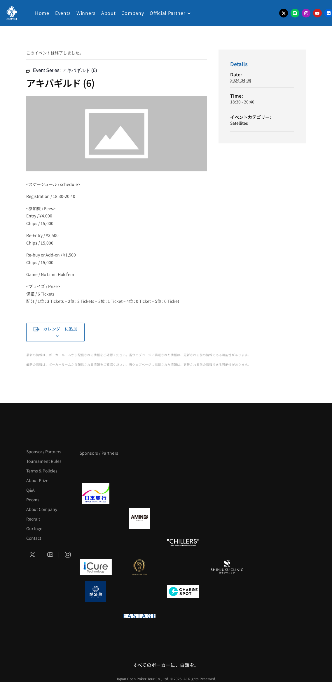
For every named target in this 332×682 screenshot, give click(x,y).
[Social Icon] (32, 554)
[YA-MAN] (227, 518)
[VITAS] (139, 518)
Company (132, 12)
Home (42, 12)
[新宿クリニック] (227, 567)
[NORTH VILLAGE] (139, 592)
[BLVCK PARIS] (139, 469)
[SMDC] (227, 592)
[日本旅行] (95, 494)
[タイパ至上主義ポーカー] (227, 469)
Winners (85, 12)
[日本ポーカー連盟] (183, 616)
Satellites (239, 123)
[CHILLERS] (183, 543)
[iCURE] (95, 567)
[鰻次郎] (95, 592)
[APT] (95, 469)
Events (63, 12)
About (108, 12)
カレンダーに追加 (60, 329)
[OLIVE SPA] (183, 567)
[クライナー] (183, 518)
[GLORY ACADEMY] (139, 494)
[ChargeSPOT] (183, 592)
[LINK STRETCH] (139, 567)
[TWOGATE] (183, 494)
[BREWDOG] (227, 494)
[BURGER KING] (95, 518)
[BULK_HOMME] (227, 543)
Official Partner (167, 12)
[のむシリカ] (95, 543)
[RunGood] (139, 543)
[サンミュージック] (183, 469)
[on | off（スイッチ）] (95, 616)
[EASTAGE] (139, 616)
